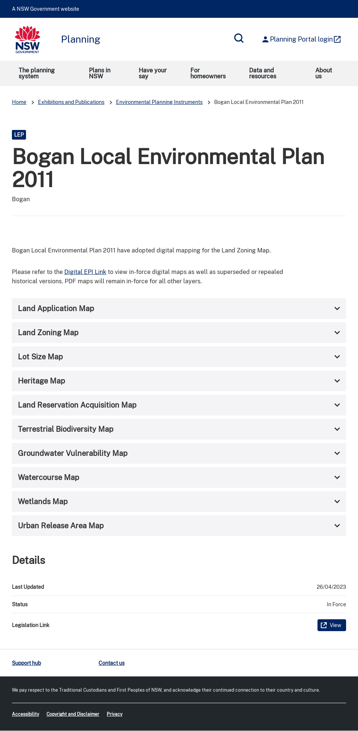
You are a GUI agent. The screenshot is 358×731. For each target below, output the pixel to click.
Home (19, 102)
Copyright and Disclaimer (72, 714)
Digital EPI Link (85, 271)
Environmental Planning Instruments (159, 102)
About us (323, 73)
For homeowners (208, 73)
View (335, 625)
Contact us (112, 663)
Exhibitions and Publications (71, 102)
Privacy (114, 714)
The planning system (37, 73)
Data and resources (262, 73)
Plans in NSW (99, 73)
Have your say (153, 73)
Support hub (26, 663)
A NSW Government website (45, 9)
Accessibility (25, 714)
